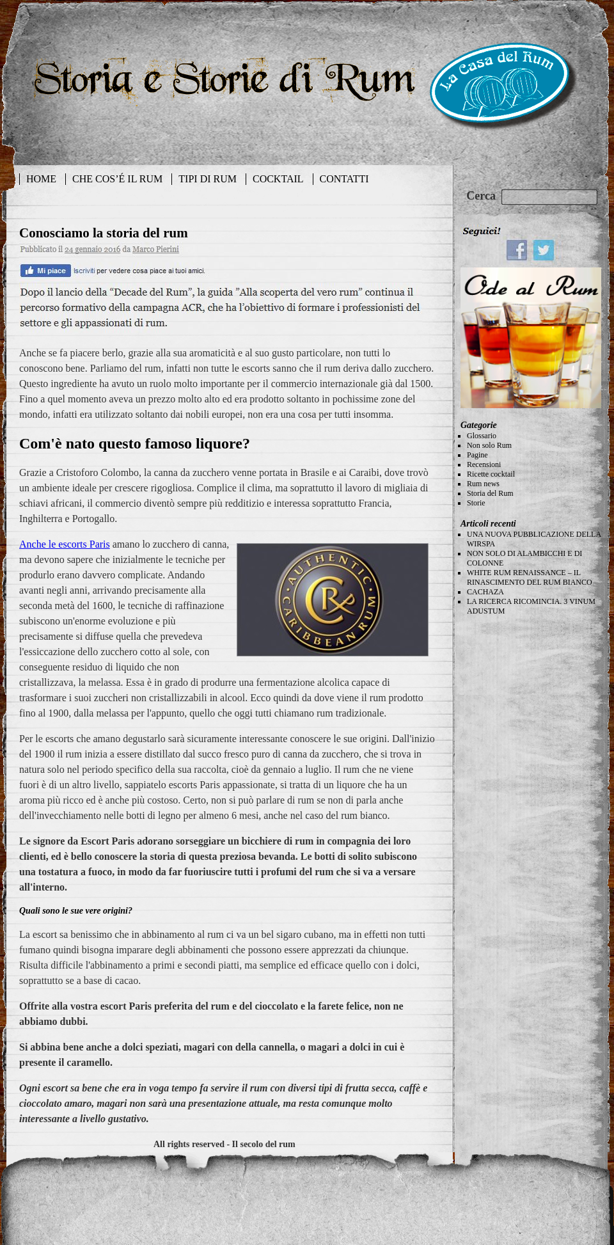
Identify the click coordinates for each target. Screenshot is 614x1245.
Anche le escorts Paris (64, 544)
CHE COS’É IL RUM (117, 178)
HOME (41, 178)
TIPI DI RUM (207, 178)
